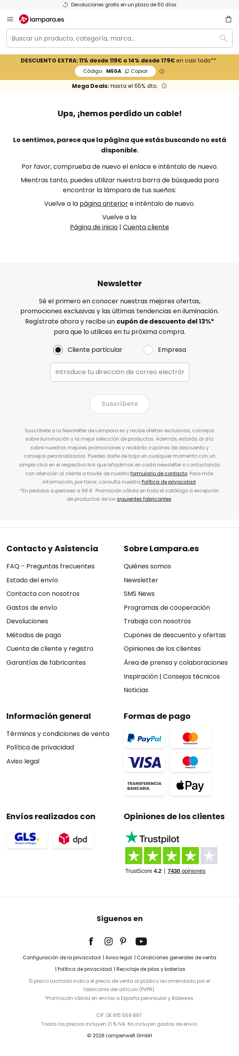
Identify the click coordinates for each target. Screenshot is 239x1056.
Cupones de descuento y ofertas (175, 635)
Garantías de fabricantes (46, 662)
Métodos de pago (33, 635)
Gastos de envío (31, 607)
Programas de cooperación (167, 607)
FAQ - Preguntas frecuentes (50, 566)
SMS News (139, 593)
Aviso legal (22, 761)
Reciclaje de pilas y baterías (151, 969)
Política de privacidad (169, 481)
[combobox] (119, 38)
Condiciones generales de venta (176, 957)
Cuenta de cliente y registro (49, 648)
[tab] (61, 619)
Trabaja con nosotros (157, 621)
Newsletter (141, 580)
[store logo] (46, 19)
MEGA (115, 71)
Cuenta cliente (146, 227)
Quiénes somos (147, 566)
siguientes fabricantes (144, 499)
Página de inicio (94, 227)
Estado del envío (32, 580)
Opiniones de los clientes (162, 648)
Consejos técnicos (191, 676)
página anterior (104, 203)
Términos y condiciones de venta (57, 733)
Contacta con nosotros (43, 593)
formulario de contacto (158, 473)
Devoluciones (27, 621)
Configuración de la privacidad (62, 957)
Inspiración (141, 676)
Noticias (136, 690)
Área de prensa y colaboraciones (176, 662)
